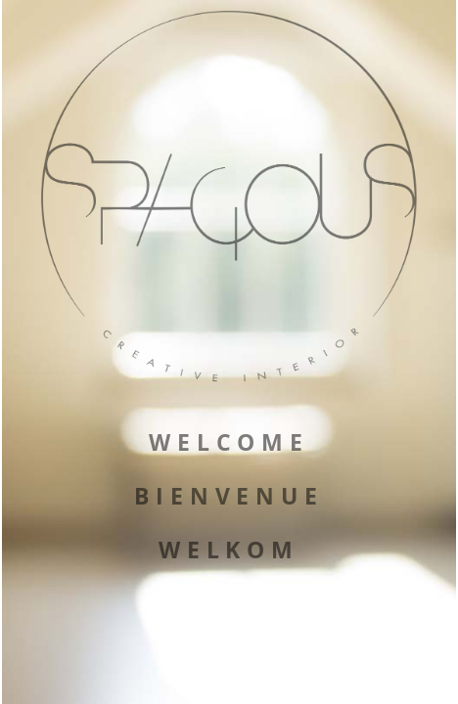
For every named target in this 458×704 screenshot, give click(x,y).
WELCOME (229, 442)
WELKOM (229, 550)
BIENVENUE (229, 496)
